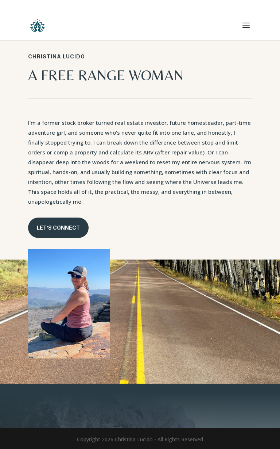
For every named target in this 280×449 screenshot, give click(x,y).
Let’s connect (58, 227)
